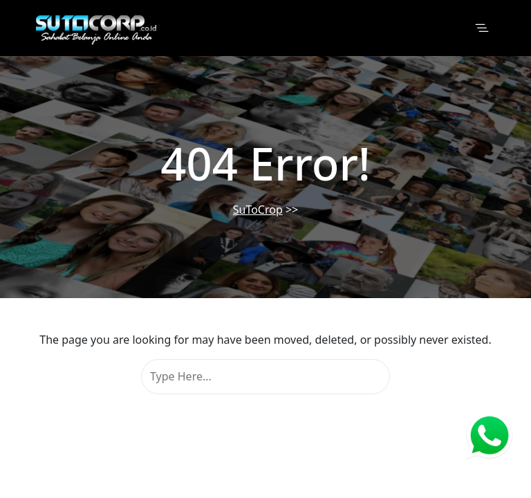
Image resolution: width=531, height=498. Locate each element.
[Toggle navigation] (482, 28)
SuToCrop (258, 209)
